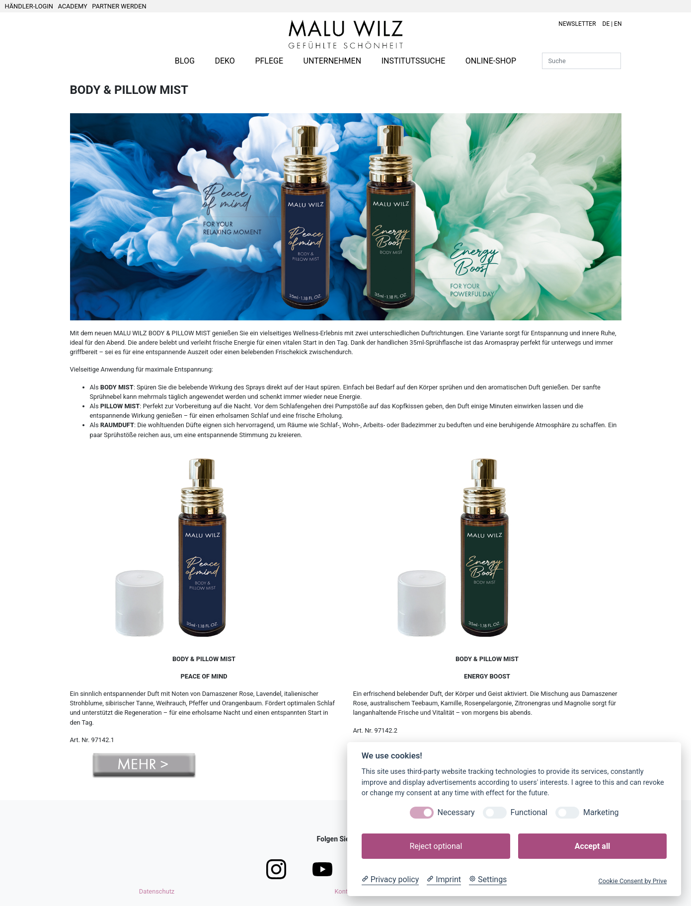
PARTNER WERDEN (119, 6)
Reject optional (435, 846)
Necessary (456, 812)
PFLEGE (269, 61)
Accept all (592, 846)
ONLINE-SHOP (490, 61)
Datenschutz (156, 891)
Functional (529, 812)
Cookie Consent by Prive (632, 881)
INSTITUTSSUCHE (414, 61)
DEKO (224, 61)
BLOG (185, 61)
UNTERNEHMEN (332, 61)
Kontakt (345, 891)
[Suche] (581, 61)
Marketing (600, 812)
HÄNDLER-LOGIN (29, 6)
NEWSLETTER (577, 23)
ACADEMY (72, 6)
